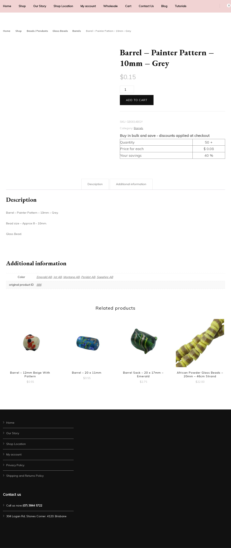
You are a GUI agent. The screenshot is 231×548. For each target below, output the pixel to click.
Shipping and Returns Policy (25, 476)
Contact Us (146, 6)
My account (88, 6)
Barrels (138, 128)
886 (39, 285)
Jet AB (57, 277)
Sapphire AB (105, 277)
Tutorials (180, 6)
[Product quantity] (127, 89)
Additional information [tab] (131, 184)
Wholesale (110, 6)
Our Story (39, 6)
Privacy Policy (15, 465)
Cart (128, 6)
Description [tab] (95, 184)
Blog (164, 6)
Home (7, 6)
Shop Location (63, 6)
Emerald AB (44, 277)
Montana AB (71, 277)
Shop (22, 6)
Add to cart (136, 100)
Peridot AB (88, 277)
